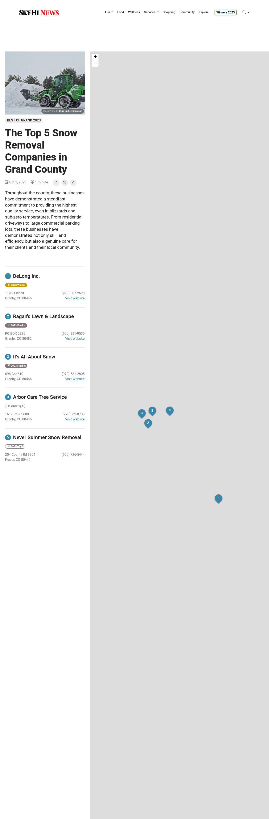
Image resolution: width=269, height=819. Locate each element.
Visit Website (75, 298)
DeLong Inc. (22, 276)
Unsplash (77, 111)
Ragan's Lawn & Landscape (39, 316)
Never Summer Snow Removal (43, 437)
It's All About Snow (30, 357)
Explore (204, 12)
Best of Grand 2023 (24, 120)
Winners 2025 (225, 12)
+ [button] (95, 57)
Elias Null (64, 111)
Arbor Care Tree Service (36, 397)
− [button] (95, 63)
